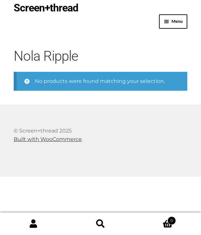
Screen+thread (46, 8)
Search (100, 224)
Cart (155, 219)
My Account (33, 224)
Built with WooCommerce (48, 139)
